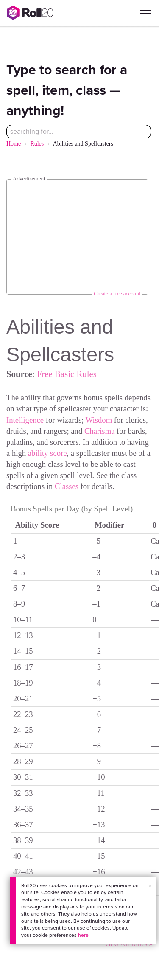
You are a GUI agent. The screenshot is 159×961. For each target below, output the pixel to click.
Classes (66, 486)
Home (13, 143)
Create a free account (117, 293)
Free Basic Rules (67, 374)
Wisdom (99, 420)
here (83, 935)
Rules (37, 143)
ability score (47, 453)
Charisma (99, 431)
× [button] (150, 886)
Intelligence (25, 420)
